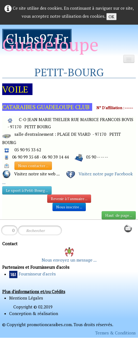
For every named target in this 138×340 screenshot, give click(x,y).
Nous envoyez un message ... (69, 260)
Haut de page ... (118, 215)
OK (111, 16)
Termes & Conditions (115, 333)
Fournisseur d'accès (37, 274)
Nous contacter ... (33, 165)
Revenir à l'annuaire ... (69, 198)
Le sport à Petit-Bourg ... (27, 190)
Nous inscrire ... (69, 206)
